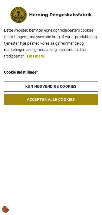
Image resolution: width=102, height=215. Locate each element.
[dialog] (51, 107)
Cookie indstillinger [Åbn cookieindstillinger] (21, 72)
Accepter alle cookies (51, 99)
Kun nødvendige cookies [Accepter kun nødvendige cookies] (51, 86)
